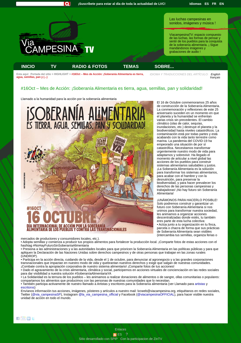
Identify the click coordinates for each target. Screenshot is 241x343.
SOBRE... (164, 66)
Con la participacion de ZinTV (141, 339)
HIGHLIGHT (61, 74)
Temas (131, 66)
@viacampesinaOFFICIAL (155, 294)
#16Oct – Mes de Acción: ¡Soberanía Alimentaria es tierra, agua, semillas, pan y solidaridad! (111, 88)
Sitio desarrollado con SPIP (98, 339)
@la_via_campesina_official (98, 294)
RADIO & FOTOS (89, 66)
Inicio (28, 66)
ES (207, 4)
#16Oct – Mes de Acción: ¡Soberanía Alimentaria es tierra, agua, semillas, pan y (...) (80, 76)
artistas (200, 284)
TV (54, 66)
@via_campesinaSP (46, 294)
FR (214, 4)
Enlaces (120, 329)
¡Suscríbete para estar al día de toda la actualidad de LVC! (122, 4)
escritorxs (27, 287)
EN (221, 4)
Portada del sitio (40, 74)
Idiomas (195, 4)
